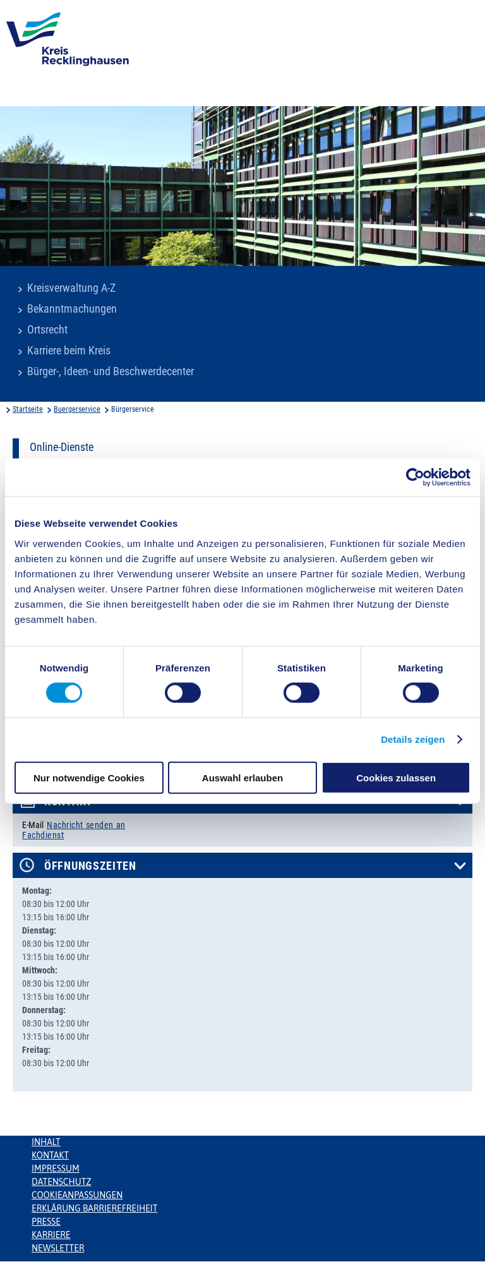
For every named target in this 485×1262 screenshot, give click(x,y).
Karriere (51, 1235)
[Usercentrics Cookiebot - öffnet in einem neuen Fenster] (415, 477)
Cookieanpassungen (77, 1195)
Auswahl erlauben (242, 777)
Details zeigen (413, 739)
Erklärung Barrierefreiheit (94, 1208)
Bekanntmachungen (72, 309)
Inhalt (46, 1142)
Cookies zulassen (396, 777)
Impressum (56, 1168)
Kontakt (50, 1155)
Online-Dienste (61, 447)
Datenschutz (62, 1182)
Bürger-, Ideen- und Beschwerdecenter (110, 371)
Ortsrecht (47, 329)
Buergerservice (77, 409)
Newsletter (58, 1248)
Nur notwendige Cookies (89, 777)
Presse (46, 1222)
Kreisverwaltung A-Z (71, 288)
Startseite (28, 409)
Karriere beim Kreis (69, 350)
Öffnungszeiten (90, 866)
